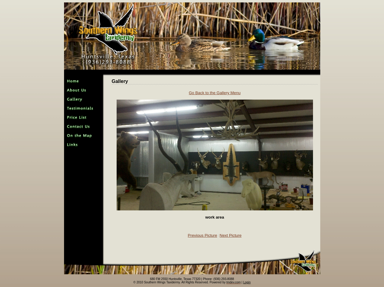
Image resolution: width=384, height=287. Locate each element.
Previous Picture (202, 235)
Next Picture (231, 235)
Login (246, 282)
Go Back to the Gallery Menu (214, 93)
